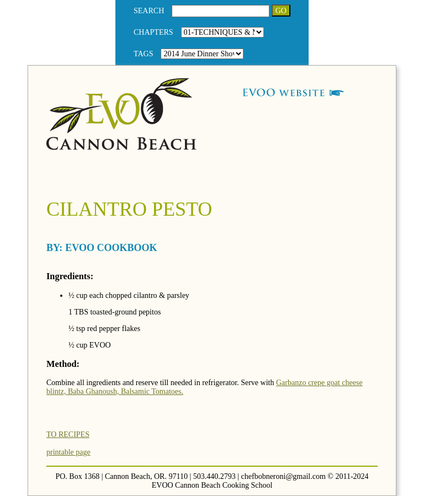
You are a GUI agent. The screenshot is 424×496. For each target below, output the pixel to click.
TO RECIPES (67, 434)
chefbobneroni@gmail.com (283, 476)
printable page (68, 452)
